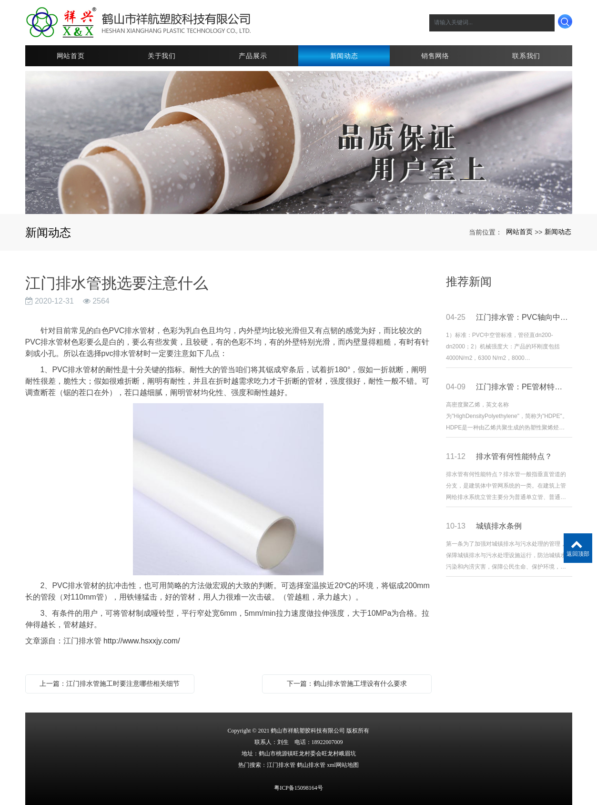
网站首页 (71, 55)
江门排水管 (281, 764)
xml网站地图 (343, 764)
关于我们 (162, 55)
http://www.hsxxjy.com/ (141, 640)
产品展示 (253, 55)
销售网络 (435, 55)
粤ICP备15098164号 (298, 787)
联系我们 (526, 55)
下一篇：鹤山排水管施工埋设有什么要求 (347, 682)
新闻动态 (344, 55)
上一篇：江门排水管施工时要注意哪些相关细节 (110, 682)
